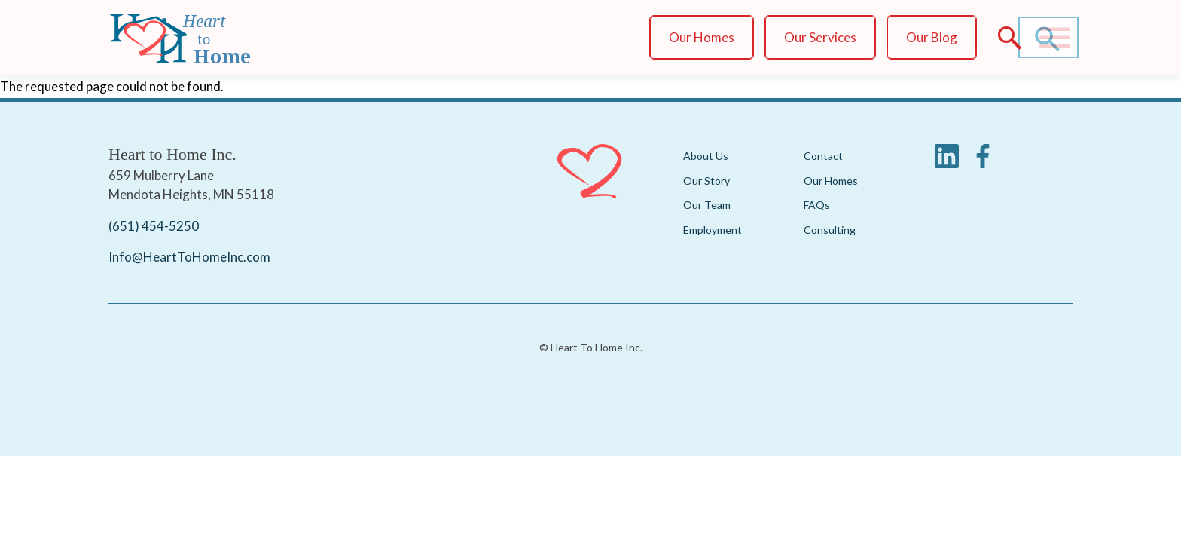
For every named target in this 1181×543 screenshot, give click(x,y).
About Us (705, 155)
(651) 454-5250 (153, 226)
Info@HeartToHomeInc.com (189, 257)
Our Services (820, 37)
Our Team (707, 204)
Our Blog (931, 37)
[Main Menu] (1054, 38)
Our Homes (701, 37)
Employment (712, 229)
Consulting (830, 229)
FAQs (817, 204)
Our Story (706, 180)
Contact (823, 155)
